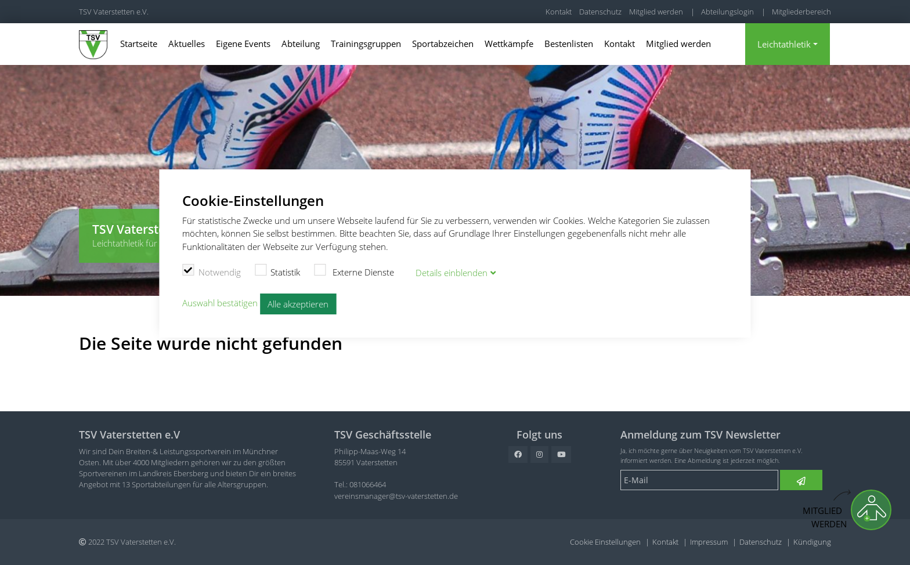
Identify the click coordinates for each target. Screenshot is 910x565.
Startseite (138, 43)
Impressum (709, 542)
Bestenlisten (568, 43)
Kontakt (559, 11)
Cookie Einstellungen (605, 542)
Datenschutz (600, 11)
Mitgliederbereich (801, 11)
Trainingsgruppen (366, 43)
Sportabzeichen (443, 43)
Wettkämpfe (509, 43)
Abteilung (300, 43)
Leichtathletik (784, 44)
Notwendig (211, 271)
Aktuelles (186, 43)
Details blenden (452, 272)
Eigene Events (243, 43)
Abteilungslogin (727, 11)
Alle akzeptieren (298, 304)
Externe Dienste (354, 271)
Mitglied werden (656, 11)
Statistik (278, 271)
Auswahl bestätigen (220, 303)
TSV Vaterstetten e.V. (114, 11)
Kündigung (812, 542)
